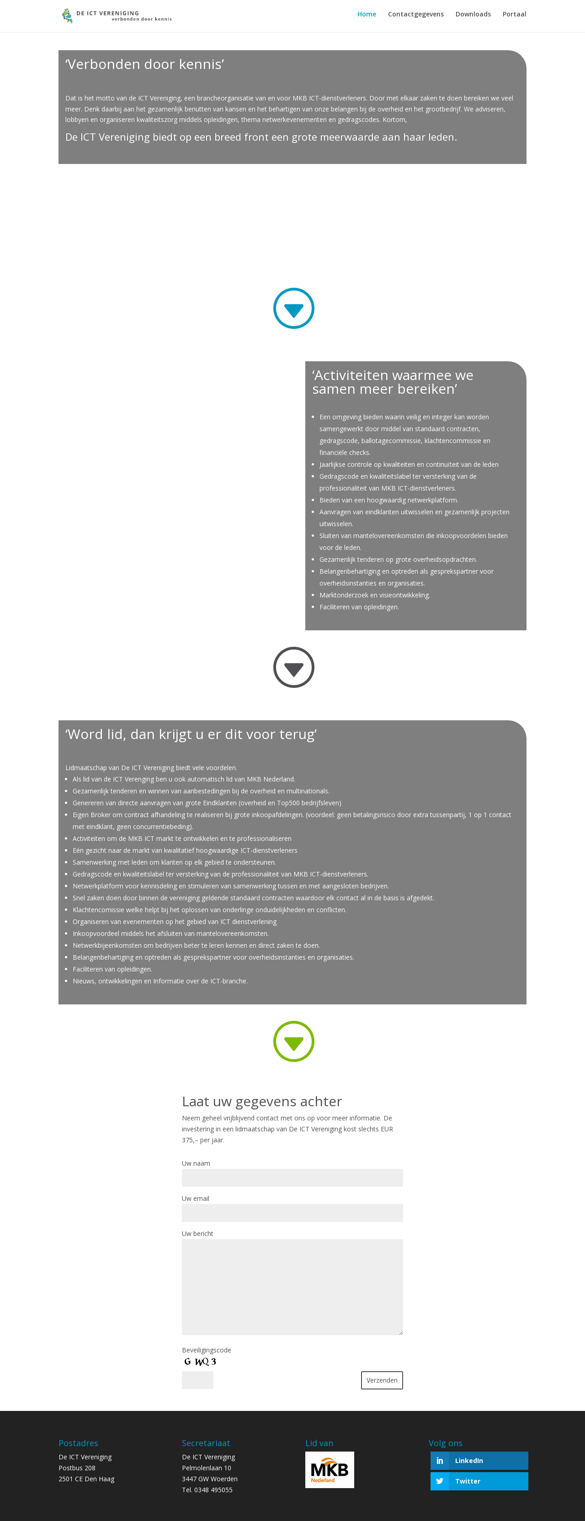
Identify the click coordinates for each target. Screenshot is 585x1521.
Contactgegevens (416, 18)
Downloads (473, 18)
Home (366, 18)
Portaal (514, 18)
